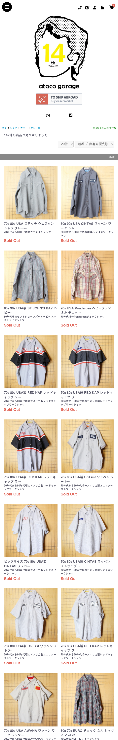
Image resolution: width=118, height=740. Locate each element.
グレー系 (35, 128)
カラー (23, 128)
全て (4, 128)
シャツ (13, 128)
